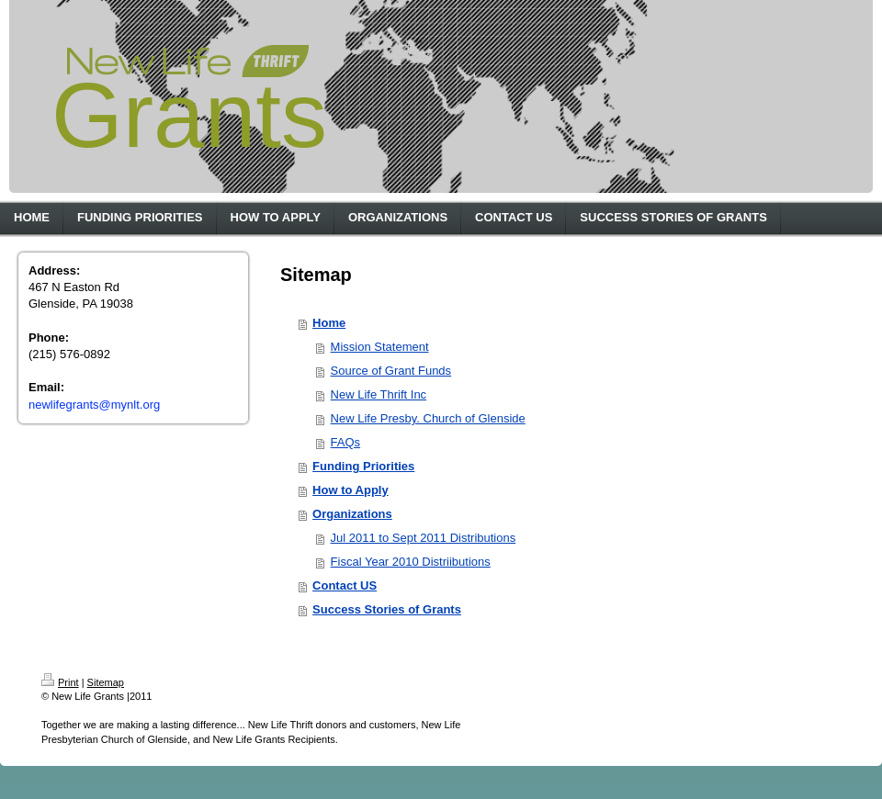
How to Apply (350, 490)
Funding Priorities (363, 466)
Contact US (344, 585)
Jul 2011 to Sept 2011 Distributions (423, 538)
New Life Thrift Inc (379, 394)
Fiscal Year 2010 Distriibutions (411, 561)
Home (328, 323)
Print (60, 682)
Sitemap (105, 682)
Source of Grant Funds (391, 370)
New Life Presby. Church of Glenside (428, 418)
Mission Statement (380, 347)
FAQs (346, 442)
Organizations (352, 514)
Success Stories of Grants (386, 609)
